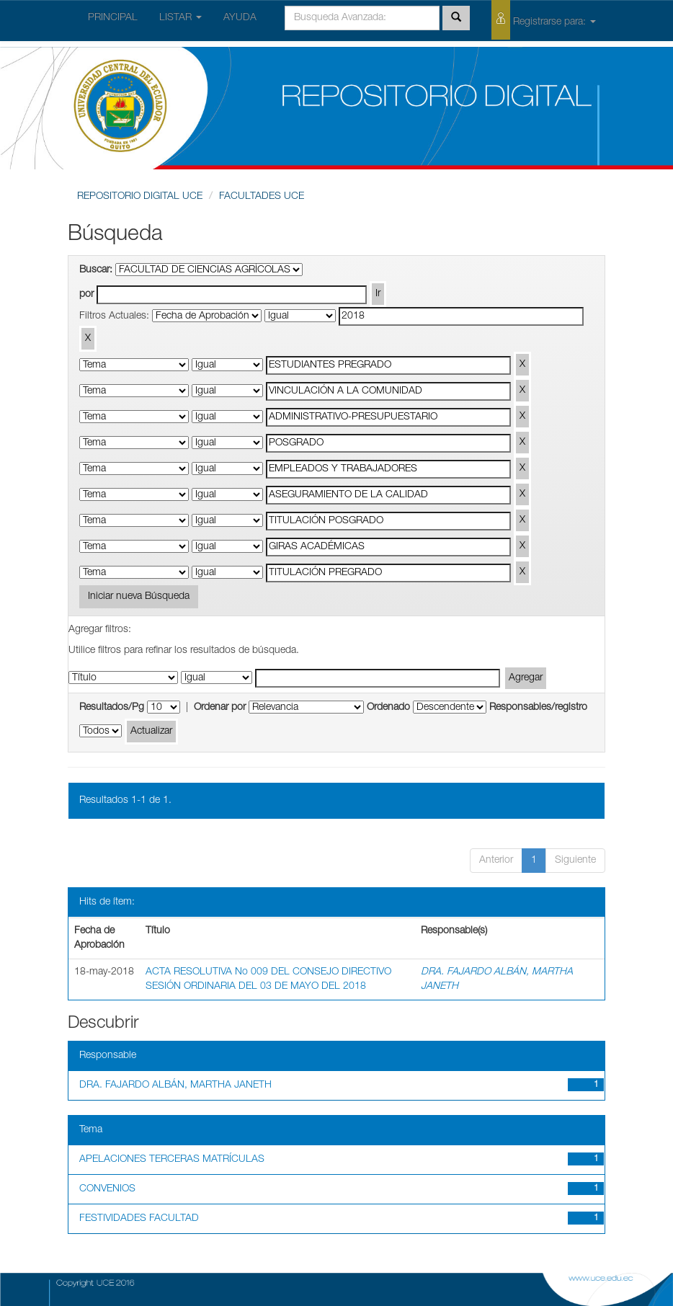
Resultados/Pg (111, 708)
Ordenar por (220, 708)
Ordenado (388, 708)
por (86, 295)
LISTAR (180, 18)
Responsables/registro (538, 708)
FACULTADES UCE (261, 197)
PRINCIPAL (113, 18)
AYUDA (240, 18)
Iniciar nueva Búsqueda (139, 597)
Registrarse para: (543, 20)
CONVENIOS (107, 1189)
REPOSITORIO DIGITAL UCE (139, 197)
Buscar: (95, 270)
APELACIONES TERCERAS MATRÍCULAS (171, 1160)
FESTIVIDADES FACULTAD (139, 1219)
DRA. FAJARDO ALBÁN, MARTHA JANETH (175, 1085)
